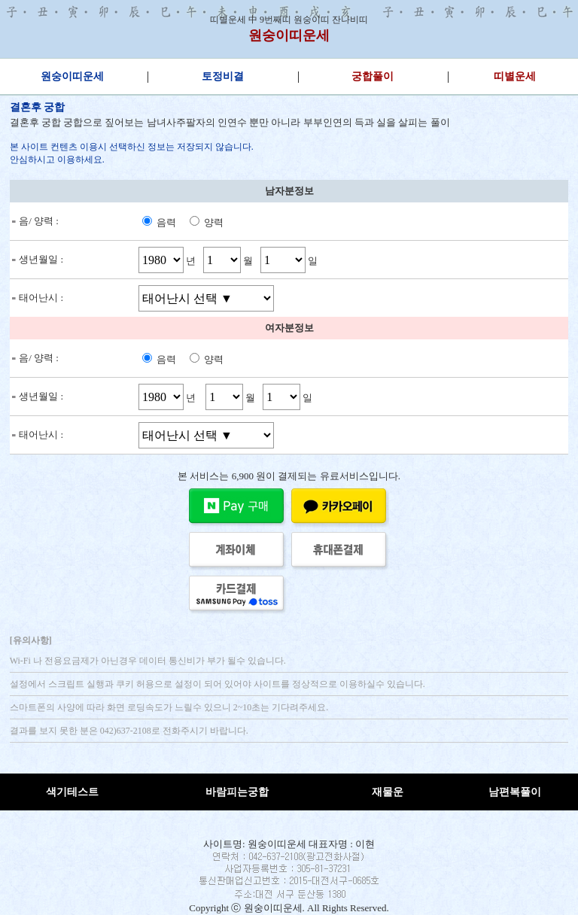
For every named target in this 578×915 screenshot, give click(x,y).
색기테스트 (72, 792)
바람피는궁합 (237, 792)
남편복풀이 (514, 792)
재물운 (387, 792)
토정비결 (223, 76)
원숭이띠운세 (289, 35)
